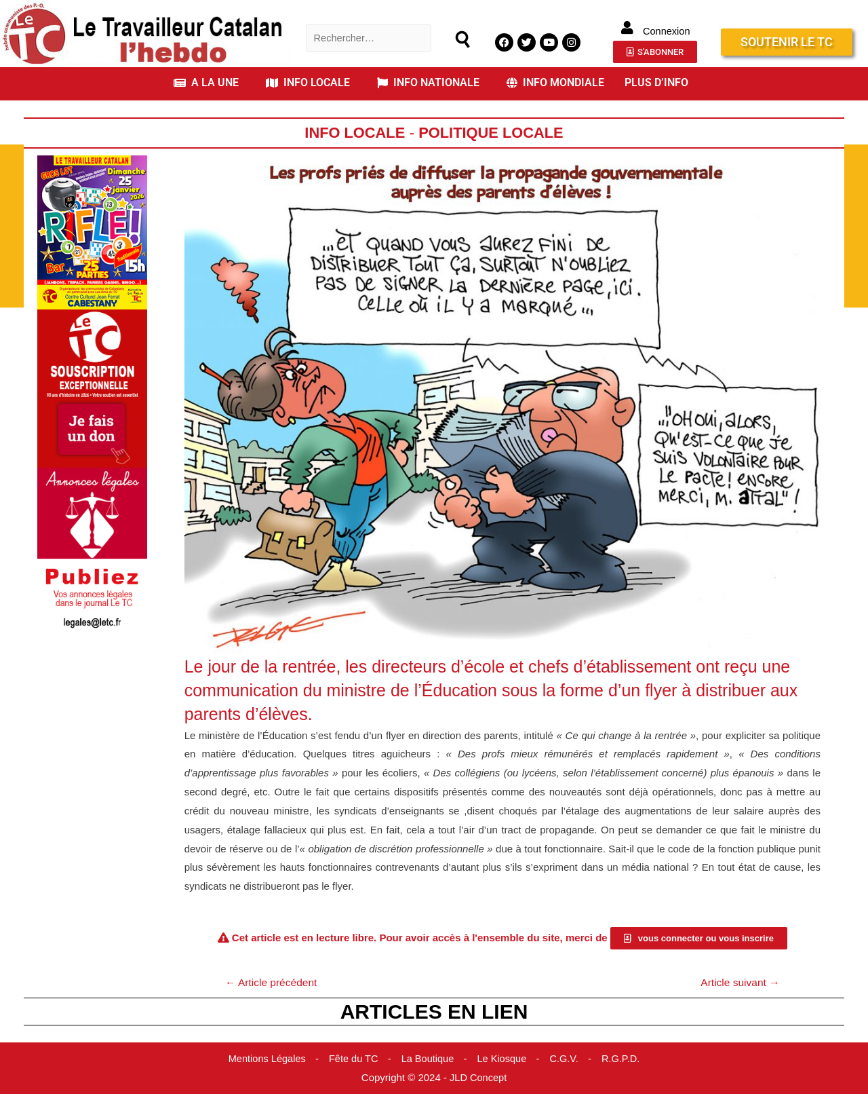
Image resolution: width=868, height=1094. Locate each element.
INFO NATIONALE (428, 82)
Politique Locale (492, 132)
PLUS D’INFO (656, 82)
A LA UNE (206, 82)
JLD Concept (478, 1078)
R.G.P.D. (624, 1059)
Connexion (666, 31)
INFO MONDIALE (555, 82)
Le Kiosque (503, 1059)
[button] (209, 82)
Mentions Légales (264, 1059)
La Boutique (428, 1059)
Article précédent (273, 982)
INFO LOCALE (308, 82)
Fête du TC (352, 1059)
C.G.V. (567, 1059)
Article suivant (738, 982)
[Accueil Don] (92, 388)
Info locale (353, 132)
